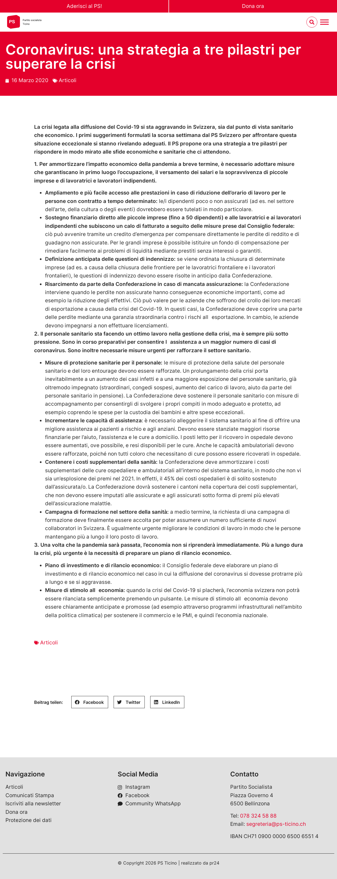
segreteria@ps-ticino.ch (276, 824)
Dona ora (253, 6)
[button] (89, 702)
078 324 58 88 (258, 816)
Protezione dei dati (28, 820)
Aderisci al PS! (84, 6)
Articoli (67, 80)
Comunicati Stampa (29, 795)
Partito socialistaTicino (32, 22)
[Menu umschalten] (324, 22)
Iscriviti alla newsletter (33, 803)
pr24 (214, 863)
